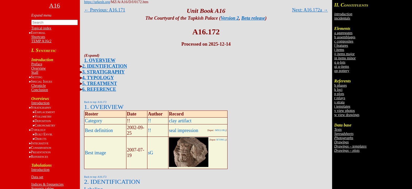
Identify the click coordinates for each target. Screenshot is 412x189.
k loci (338, 90)
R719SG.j (221, 139)
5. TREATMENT (99, 83)
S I (41, 81)
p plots (339, 94)
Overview (38, 68)
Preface (36, 64)
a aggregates (343, 33)
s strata (339, 102)
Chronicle (38, 86)
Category (93, 120)
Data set (37, 177)
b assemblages (344, 37)
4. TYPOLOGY (98, 77)
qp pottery (341, 71)
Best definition (99, 130)
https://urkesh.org (97, 2)
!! (149, 120)
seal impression (183, 130)
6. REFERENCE (99, 89)
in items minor (345, 58)
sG (150, 152)
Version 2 (230, 18)
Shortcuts (38, 37)
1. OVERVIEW (99, 60)
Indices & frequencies (47, 184)
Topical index (41, 28)
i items (339, 50)
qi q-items (341, 67)
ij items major (344, 54)
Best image (95, 152)
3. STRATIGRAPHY (103, 72)
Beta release (253, 18)
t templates (342, 106)
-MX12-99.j (220, 130)
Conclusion (39, 90)
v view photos (344, 111)
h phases (340, 85)
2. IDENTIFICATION (104, 66)
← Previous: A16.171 (104, 10)
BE (44, 134)
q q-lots (339, 62)
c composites (343, 41)
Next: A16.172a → (310, 10)
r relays (339, 98)
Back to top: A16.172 (95, 102)
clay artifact (180, 120)
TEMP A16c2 (41, 41)
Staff (34, 73)
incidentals (342, 18)
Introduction (40, 103)
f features (341, 46)
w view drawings (346, 115)
